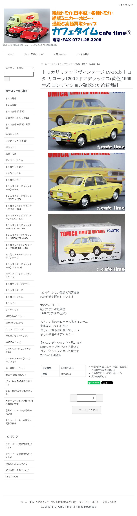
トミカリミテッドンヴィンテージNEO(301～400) (19, 246)
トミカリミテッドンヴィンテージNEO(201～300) (19, 236)
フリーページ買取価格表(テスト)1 (19, 455)
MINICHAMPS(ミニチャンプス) (18, 350)
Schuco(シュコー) (14, 322)
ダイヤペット (12, 309)
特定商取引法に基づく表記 (64, 502)
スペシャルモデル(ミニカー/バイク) (18, 360)
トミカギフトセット (15, 166)
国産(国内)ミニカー (15, 316)
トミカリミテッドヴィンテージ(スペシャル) (19, 266)
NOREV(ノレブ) (13, 342)
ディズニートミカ (14, 160)
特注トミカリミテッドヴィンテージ (19, 275)
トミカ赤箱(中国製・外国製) (18, 126)
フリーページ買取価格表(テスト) (19, 446)
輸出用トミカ (12, 134)
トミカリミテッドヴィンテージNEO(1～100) (19, 217)
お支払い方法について (16, 463)
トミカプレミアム (14, 296)
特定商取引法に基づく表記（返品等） (109, 366)
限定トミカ (11, 153)
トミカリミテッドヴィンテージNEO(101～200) (19, 227)
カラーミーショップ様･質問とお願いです (19, 402)
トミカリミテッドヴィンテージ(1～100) (19, 188)
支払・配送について (32, 54)
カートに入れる (87, 410)
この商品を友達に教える (103, 370)
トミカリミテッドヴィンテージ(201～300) (19, 207)
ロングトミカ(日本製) (16, 140)
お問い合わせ (57, 54)
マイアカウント (124, 4)
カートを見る (80, 54)
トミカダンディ (13, 179)
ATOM (15, 476)
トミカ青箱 (11, 105)
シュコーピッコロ (14, 329)
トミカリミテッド (14, 290)
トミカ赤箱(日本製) (15, 111)
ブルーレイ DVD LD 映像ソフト (19, 383)
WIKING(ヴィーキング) (17, 335)
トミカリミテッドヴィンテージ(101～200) (67, 64)
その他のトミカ (13, 173)
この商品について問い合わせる (106, 373)
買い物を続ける (99, 376)
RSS (8, 476)
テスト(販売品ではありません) (19, 392)
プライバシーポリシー (90, 502)
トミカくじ (11, 303)
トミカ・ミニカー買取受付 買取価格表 (19, 422)
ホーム (9, 54)
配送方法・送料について (17, 470)
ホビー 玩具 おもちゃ (16, 374)
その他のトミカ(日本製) (17, 118)
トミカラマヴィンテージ (17, 283)
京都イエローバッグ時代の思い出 (19, 412)
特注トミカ (11, 147)
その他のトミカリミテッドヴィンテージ (19, 256)
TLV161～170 (94, 64)
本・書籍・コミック (15, 368)
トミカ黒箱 (11, 98)
